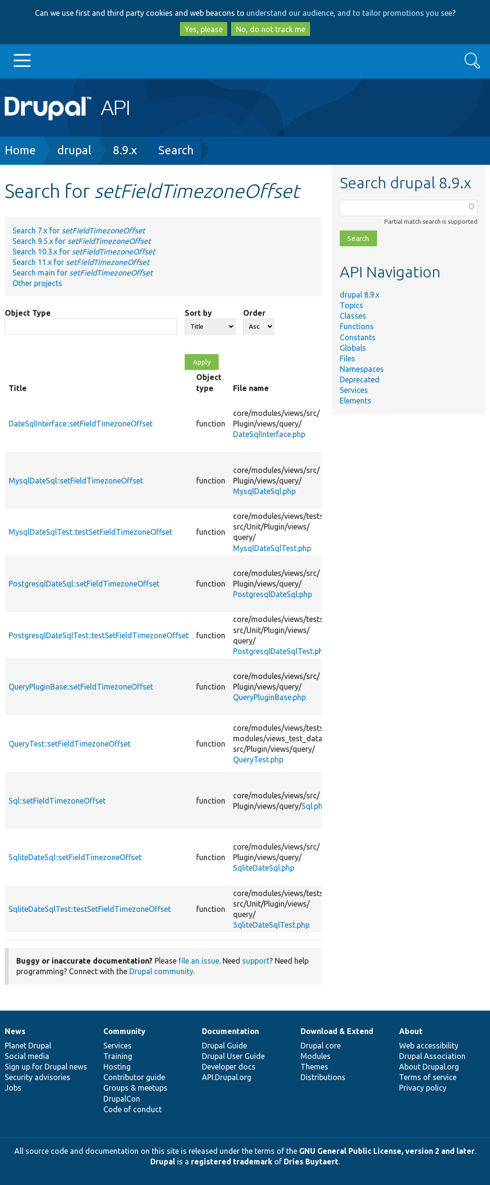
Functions (357, 326)
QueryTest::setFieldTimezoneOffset (70, 743)
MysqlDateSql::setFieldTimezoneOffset (76, 480)
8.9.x (125, 150)
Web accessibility (428, 1045)
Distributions (323, 1077)
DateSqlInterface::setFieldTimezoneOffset (81, 423)
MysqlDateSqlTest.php (272, 548)
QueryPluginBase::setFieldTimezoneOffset (81, 686)
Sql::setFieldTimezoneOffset (57, 800)
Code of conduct (132, 1109)
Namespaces (362, 369)
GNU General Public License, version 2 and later (387, 1151)
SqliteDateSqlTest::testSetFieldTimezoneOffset (90, 909)
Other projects (37, 283)
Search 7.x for (78, 230)
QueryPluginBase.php (269, 697)
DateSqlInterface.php (269, 434)
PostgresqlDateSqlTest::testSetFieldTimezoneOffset (99, 635)
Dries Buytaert (311, 1161)
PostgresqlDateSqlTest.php (280, 651)
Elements (355, 400)
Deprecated (359, 379)
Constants (358, 337)
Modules (316, 1056)
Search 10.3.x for (83, 251)
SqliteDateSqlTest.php (271, 924)
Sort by (198, 313)
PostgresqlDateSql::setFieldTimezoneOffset (84, 583)
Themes (314, 1066)
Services (354, 390)
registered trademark (231, 1161)
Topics (351, 305)
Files (347, 358)
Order (254, 313)
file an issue (198, 960)
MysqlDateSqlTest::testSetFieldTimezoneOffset (90, 532)
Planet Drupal (28, 1045)
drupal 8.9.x (359, 294)
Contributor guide (134, 1077)
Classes (353, 315)
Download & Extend (337, 1031)
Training (117, 1056)
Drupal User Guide (233, 1056)
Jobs (13, 1087)
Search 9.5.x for (81, 241)
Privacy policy (422, 1087)
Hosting (117, 1066)
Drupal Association (432, 1056)
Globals (353, 348)
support (255, 960)
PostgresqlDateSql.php (272, 594)
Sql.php (314, 806)
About (411, 1031)
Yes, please (204, 29)
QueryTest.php (258, 759)
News (15, 1031)
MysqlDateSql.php (264, 491)
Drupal (162, 1161)
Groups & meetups (135, 1087)
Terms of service (428, 1077)
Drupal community (161, 971)
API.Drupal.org (226, 1077)
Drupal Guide (224, 1045)
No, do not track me (270, 29)
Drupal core (321, 1045)
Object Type (28, 313)
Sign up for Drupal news (46, 1066)
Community (124, 1031)
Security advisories (37, 1077)
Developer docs (229, 1066)
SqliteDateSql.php (263, 867)
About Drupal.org (429, 1066)
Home (20, 150)
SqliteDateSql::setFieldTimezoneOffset (75, 857)
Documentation (230, 1031)
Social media (27, 1056)
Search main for (82, 272)
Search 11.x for (80, 262)
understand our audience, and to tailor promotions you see (349, 13)
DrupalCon (121, 1098)
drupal (74, 150)
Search (176, 150)
